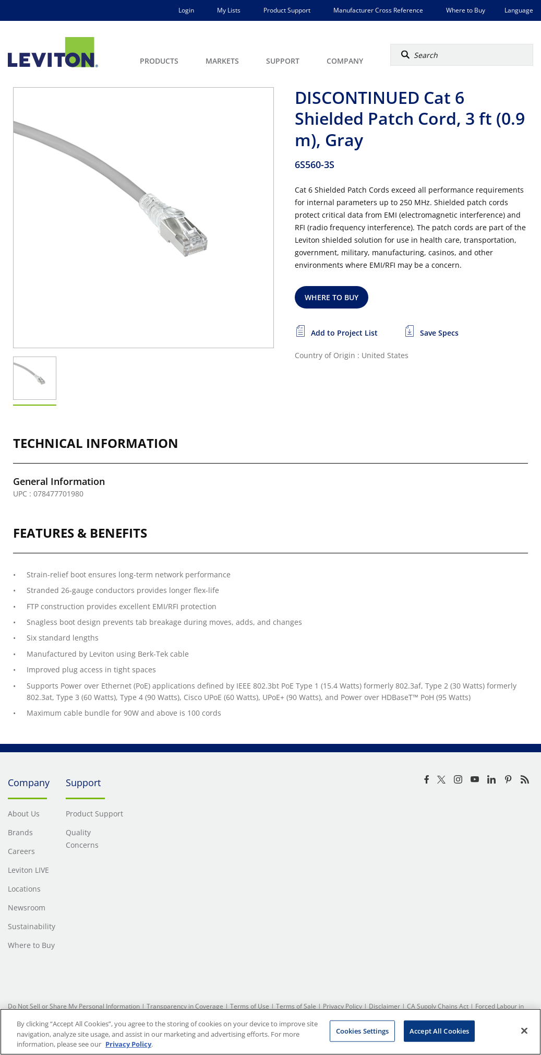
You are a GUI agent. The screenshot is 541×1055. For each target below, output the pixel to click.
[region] (270, 1032)
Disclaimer (384, 1006)
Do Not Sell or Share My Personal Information (74, 1006)
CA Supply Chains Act (437, 1006)
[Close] (524, 1030)
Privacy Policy (342, 1006)
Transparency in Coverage (185, 1006)
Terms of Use (249, 1006)
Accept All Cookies (439, 1030)
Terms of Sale (296, 1006)
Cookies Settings (362, 1030)
